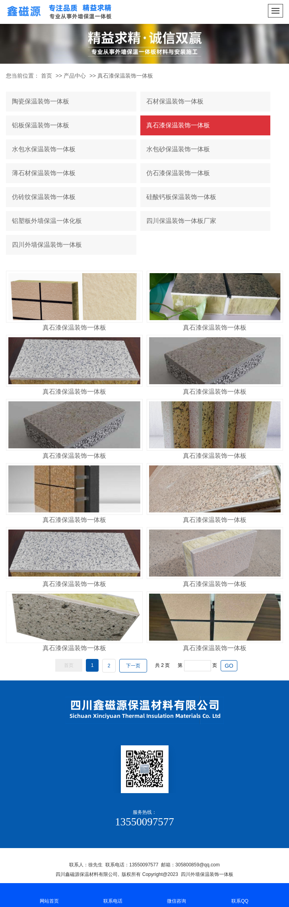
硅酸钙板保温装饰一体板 (181, 197)
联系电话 (113, 894)
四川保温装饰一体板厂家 (181, 220)
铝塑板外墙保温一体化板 (47, 220)
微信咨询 (176, 894)
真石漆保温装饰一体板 (125, 75)
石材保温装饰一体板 (175, 101)
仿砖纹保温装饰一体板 (44, 197)
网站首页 (49, 894)
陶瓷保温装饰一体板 (40, 101)
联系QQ (240, 894)
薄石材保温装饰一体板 (44, 173)
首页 (46, 75)
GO (229, 666)
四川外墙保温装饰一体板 (47, 244)
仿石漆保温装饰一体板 (178, 173)
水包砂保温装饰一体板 (178, 149)
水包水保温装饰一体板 (44, 149)
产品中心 (75, 75)
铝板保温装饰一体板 (40, 125)
